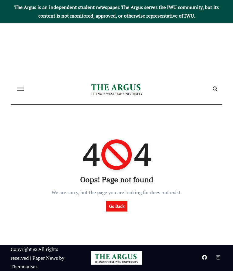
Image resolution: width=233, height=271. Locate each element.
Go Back (116, 206)
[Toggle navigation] (20, 89)
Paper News (45, 258)
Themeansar (24, 266)
